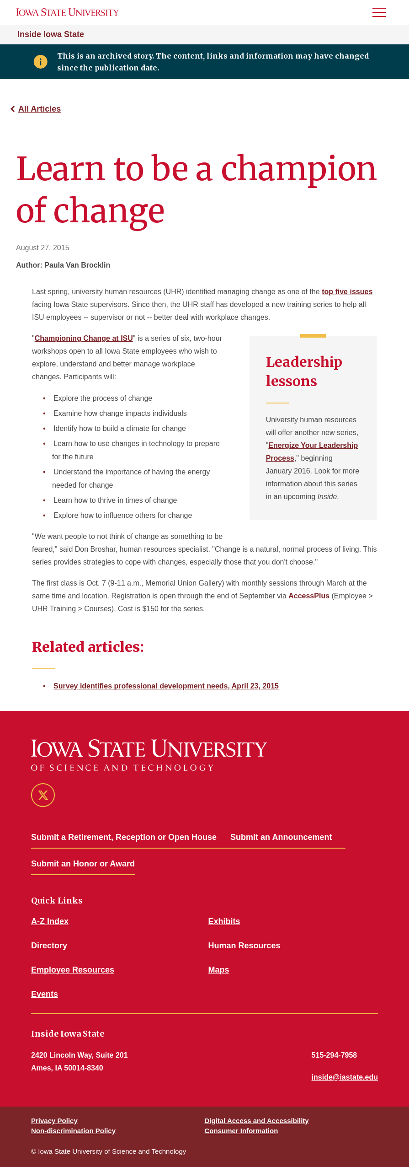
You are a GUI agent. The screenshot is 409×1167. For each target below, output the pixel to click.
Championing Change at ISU (84, 338)
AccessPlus (308, 596)
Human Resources (244, 945)
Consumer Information (241, 1131)
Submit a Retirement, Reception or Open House (124, 837)
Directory (49, 945)
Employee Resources (72, 969)
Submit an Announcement (281, 837)
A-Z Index (50, 921)
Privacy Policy (54, 1120)
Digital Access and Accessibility (257, 1120)
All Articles (39, 108)
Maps (218, 969)
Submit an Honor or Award (83, 863)
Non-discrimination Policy (73, 1131)
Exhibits (224, 921)
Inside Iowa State (50, 34)
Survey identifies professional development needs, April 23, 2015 (166, 686)
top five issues (347, 292)
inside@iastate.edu (345, 1077)
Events (44, 994)
